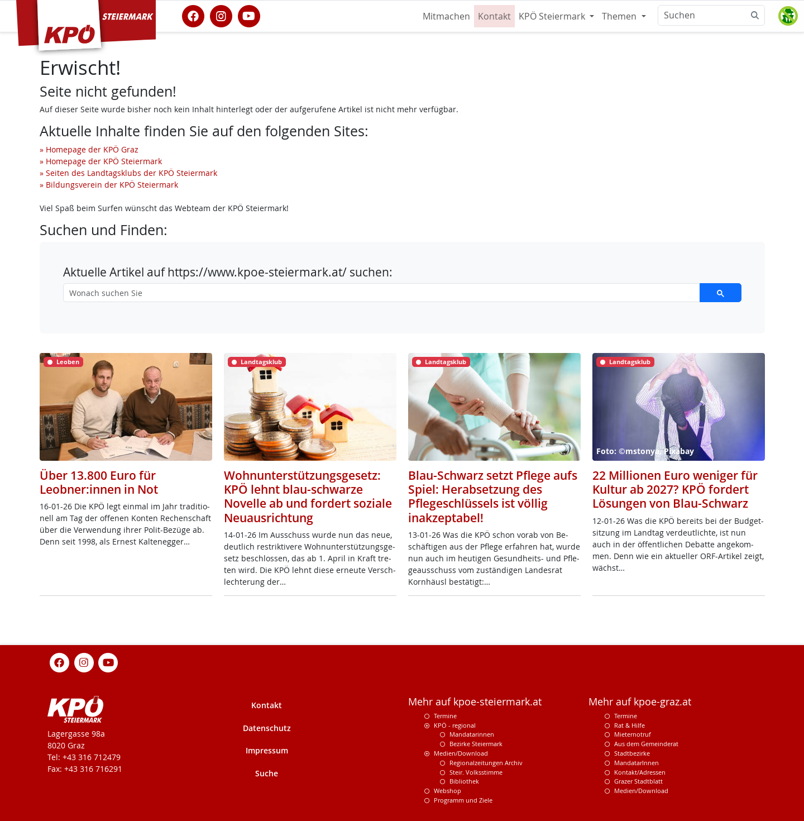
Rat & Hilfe (629, 725)
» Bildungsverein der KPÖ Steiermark (109, 184)
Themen (620, 16)
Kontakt (494, 16)
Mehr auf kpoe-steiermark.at (475, 701)
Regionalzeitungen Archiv (486, 762)
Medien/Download (461, 753)
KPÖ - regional (455, 725)
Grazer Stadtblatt (638, 781)
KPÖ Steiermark (553, 16)
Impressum (267, 750)
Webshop (447, 790)
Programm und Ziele (463, 800)
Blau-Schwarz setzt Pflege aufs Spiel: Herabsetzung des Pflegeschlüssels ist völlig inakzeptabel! (492, 496)
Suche (266, 773)
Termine (445, 716)
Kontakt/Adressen (640, 772)
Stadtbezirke (632, 753)
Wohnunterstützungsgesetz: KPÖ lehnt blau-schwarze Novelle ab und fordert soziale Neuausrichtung (308, 496)
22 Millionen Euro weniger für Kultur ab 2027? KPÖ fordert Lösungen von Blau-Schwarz (675, 489)
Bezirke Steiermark (475, 743)
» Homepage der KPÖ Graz (89, 149)
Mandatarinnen (471, 734)
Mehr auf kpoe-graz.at (639, 701)
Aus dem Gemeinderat (646, 743)
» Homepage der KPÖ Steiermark (101, 161)
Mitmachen (446, 16)
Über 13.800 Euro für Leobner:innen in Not (99, 482)
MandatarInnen (636, 762)
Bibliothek (464, 781)
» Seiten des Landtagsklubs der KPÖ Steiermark (128, 173)
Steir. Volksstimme (475, 772)
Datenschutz (267, 728)
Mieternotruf (632, 734)
